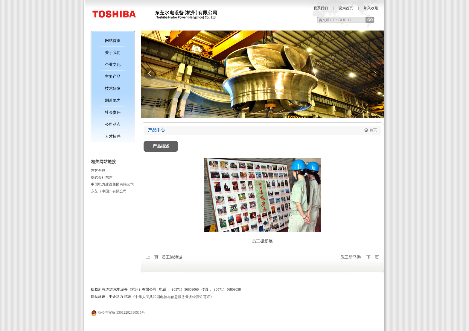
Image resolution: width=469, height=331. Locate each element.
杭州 (127, 296)
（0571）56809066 (184, 289)
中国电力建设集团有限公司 (112, 184)
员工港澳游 (172, 257)
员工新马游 (350, 257)
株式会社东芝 (101, 177)
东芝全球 (98, 170)
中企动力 (116, 296)
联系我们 (320, 8)
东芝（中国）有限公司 (109, 191)
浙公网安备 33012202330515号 (121, 312)
